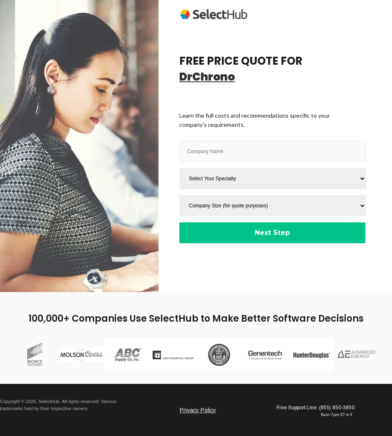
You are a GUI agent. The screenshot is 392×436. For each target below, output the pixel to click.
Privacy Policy (198, 410)
